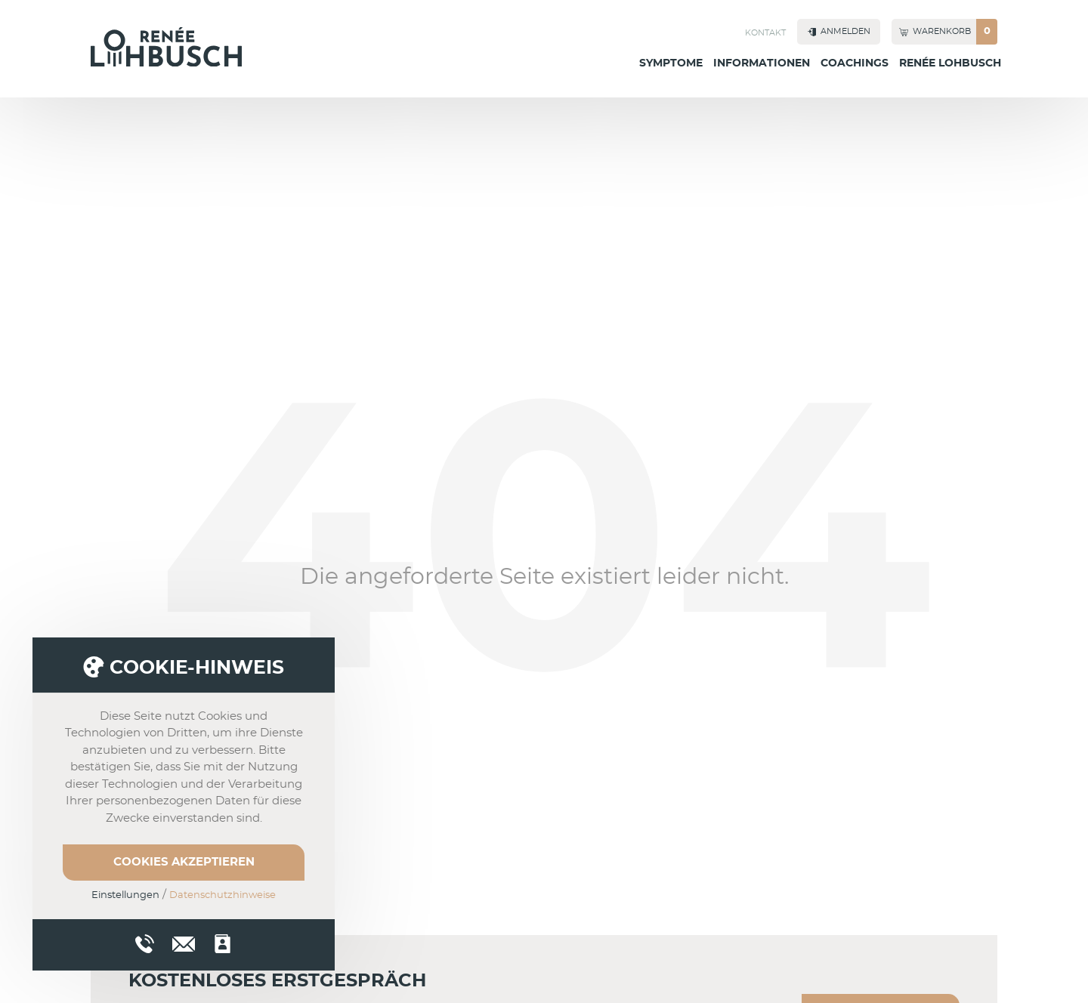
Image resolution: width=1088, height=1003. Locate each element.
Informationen (761, 63)
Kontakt (765, 33)
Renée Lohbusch (950, 63)
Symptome (671, 63)
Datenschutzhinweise (222, 895)
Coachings (855, 63)
